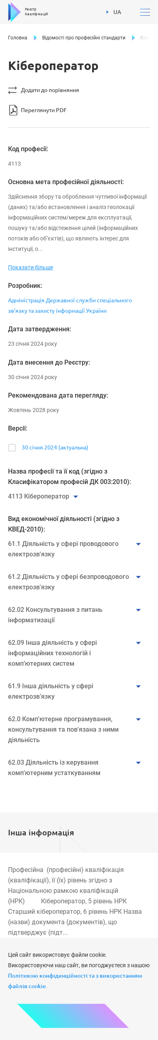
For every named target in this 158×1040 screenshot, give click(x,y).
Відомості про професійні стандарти (83, 38)
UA (114, 12)
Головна (17, 38)
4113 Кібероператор (38, 496)
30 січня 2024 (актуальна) (55, 447)
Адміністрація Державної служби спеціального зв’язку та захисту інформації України (70, 305)
